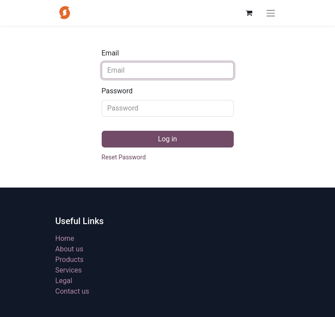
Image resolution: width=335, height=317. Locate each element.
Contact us (72, 291)
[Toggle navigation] (270, 13)
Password (117, 91)
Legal (64, 280)
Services (68, 270)
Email (110, 53)
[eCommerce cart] (249, 13)
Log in (167, 139)
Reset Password (124, 157)
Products (69, 259)
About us (69, 249)
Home (64, 238)
